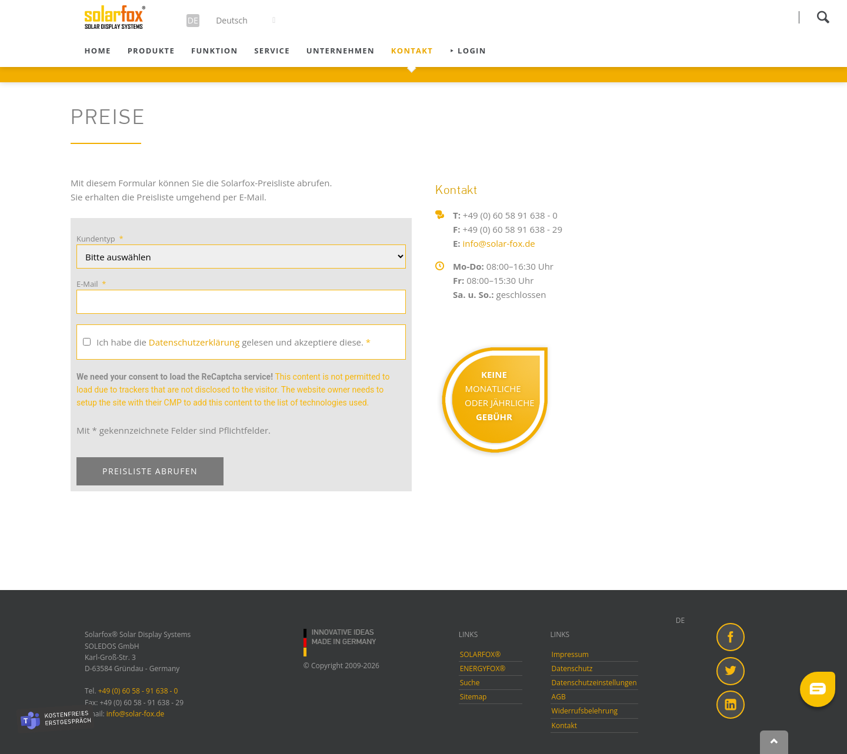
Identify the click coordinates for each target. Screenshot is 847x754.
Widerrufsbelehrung (585, 711)
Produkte (151, 50)
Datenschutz (572, 668)
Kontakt (412, 50)
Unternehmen (340, 50)
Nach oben (774, 742)
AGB (559, 697)
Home (98, 50)
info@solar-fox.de (499, 243)
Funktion (214, 50)
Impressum (570, 654)
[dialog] (825, 730)
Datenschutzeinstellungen (594, 683)
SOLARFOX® (480, 654)
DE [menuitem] (680, 620)
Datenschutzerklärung (194, 342)
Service (271, 50)
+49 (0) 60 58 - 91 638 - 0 (138, 691)
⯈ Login (467, 50)
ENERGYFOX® (483, 668)
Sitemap (473, 697)
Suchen (823, 17)
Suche (470, 683)
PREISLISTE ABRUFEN (150, 471)
